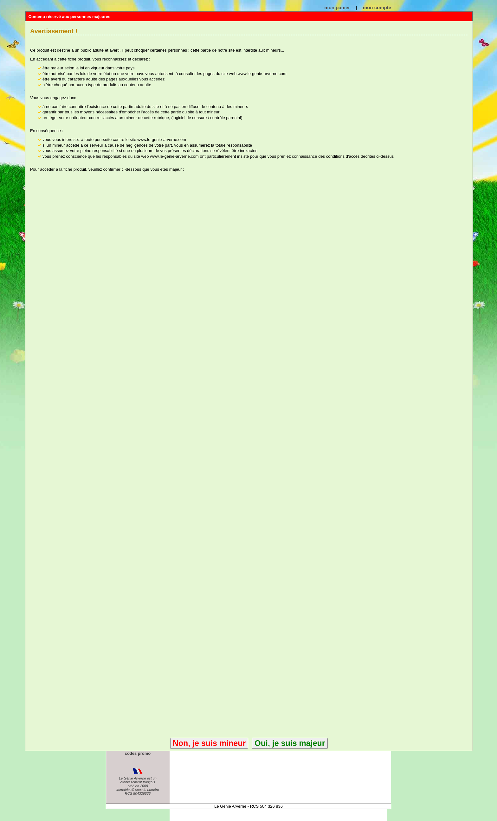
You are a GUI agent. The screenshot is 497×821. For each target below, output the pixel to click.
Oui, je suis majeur (290, 743)
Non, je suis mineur (209, 743)
